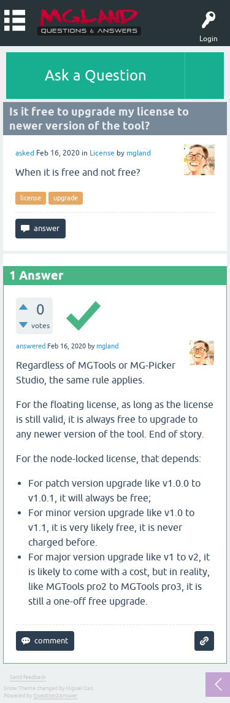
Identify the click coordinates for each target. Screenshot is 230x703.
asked (24, 153)
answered (30, 346)
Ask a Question (96, 75)
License (102, 153)
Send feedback (28, 677)
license (30, 198)
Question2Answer (55, 696)
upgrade (65, 198)
